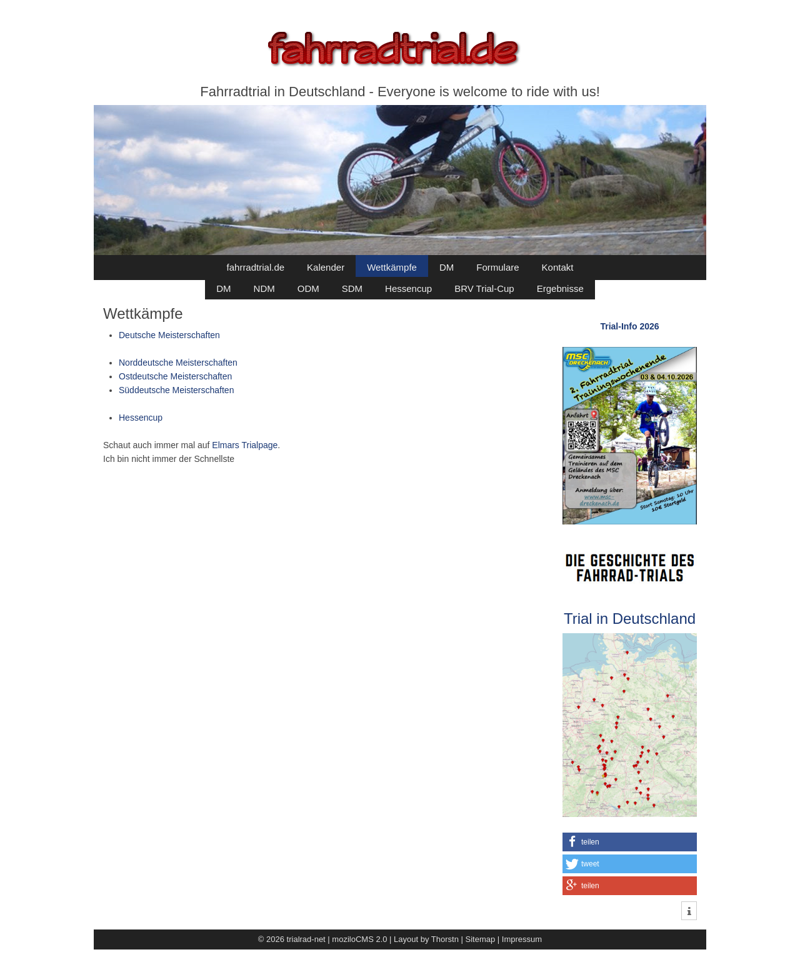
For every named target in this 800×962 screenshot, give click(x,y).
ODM (308, 288)
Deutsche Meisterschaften (169, 335)
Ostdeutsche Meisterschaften (175, 376)
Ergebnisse (560, 288)
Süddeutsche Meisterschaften (176, 390)
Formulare (497, 267)
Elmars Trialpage (245, 445)
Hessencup (408, 288)
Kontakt (558, 267)
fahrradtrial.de (256, 267)
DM (446, 267)
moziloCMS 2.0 (359, 939)
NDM (264, 288)
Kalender (325, 267)
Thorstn (445, 939)
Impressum (522, 939)
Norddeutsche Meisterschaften (178, 363)
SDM (352, 288)
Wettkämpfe (392, 267)
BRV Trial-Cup (484, 288)
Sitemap (481, 939)
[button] (629, 842)
